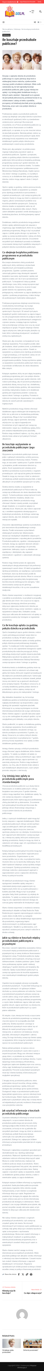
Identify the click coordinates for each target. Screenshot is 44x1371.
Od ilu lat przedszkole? (30, 1350)
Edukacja (17, 29)
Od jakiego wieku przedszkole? (8, 1351)
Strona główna (7, 29)
